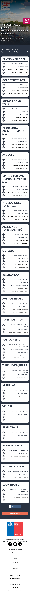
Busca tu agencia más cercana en (10, 49)
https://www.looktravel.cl (19, 500)
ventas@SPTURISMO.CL (21, 396)
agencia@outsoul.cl (21, 264)
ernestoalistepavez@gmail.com (18, 332)
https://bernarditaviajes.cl (20, 147)
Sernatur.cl (15, 562)
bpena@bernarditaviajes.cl (20, 144)
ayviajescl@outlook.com (20, 165)
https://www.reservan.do (20, 291)
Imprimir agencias (15, 513)
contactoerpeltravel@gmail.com (18, 438)
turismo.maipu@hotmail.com (19, 240)
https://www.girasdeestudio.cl (18, 219)
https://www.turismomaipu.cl (19, 243)
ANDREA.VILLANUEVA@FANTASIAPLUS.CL (18, 69)
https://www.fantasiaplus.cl (19, 72)
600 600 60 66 (15, 587)
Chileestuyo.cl (15, 565)
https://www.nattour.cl (20, 358)
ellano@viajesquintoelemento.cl (18, 192)
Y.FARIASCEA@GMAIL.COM (21, 477)
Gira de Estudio (15, 575)
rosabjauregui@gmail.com (20, 90)
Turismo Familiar (15, 578)
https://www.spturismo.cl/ (20, 399)
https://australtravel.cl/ (20, 312)
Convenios (15, 553)
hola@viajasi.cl (23, 417)
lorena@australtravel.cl (20, 309)
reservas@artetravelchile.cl (19, 456)
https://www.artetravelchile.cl (18, 459)
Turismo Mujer (15, 572)
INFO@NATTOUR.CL (23, 355)
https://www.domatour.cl (20, 120)
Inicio (2, 38)
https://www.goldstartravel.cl (18, 93)
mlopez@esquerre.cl (21, 378)
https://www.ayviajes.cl (20, 168)
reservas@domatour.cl (21, 117)
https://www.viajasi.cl (21, 420)
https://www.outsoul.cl (20, 267)
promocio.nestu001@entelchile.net (18, 216)
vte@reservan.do (22, 288)
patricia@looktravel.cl (21, 497)
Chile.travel (15, 568)
